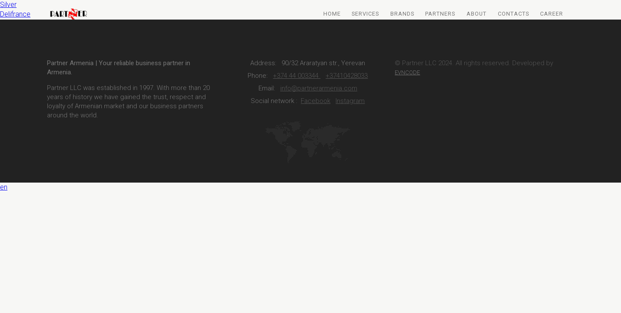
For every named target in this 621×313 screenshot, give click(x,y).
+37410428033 (347, 76)
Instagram (350, 101)
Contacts (513, 13)
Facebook (315, 101)
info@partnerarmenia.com (318, 88)
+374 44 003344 (296, 76)
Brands (402, 13)
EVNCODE (407, 72)
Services (365, 13)
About (477, 13)
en (3, 187)
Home (332, 13)
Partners (440, 13)
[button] (310, 187)
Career (551, 13)
